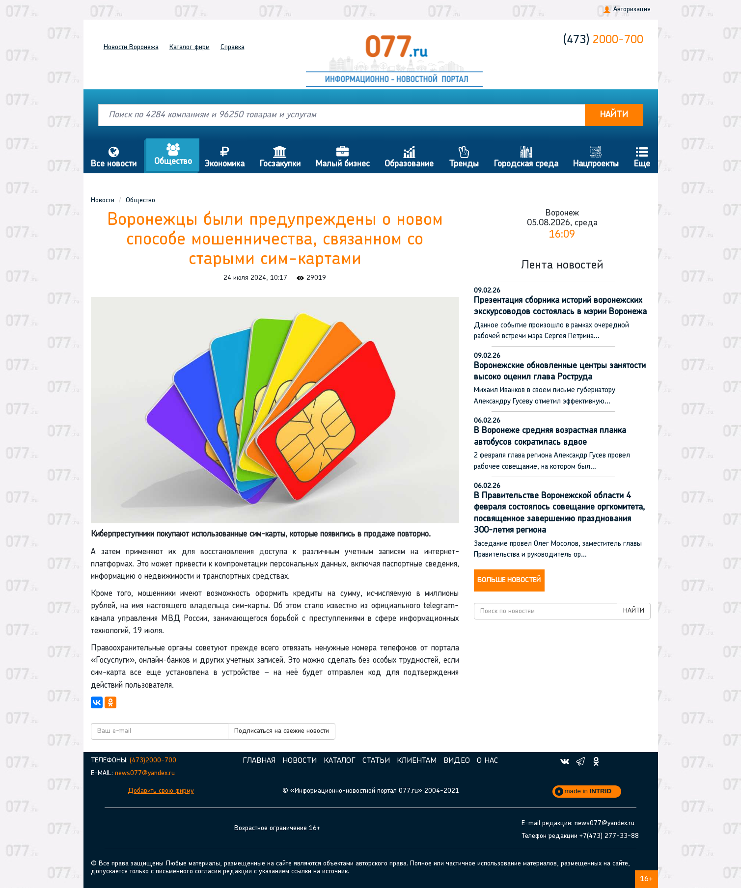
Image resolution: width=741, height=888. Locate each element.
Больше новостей (509, 580)
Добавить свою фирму (161, 791)
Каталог (189, 47)
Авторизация (632, 9)
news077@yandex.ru (145, 773)
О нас (487, 761)
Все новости (114, 157)
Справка (232, 47)
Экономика (224, 157)
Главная (259, 761)
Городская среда (526, 157)
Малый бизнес (342, 157)
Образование (409, 157)
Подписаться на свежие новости (281, 731)
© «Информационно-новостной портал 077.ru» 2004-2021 (370, 791)
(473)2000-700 (153, 760)
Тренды (464, 157)
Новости (131, 47)
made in (588, 791)
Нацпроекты (596, 157)
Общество (173, 154)
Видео (456, 761)
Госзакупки (280, 157)
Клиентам (417, 761)
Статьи (376, 761)
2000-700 (603, 40)
